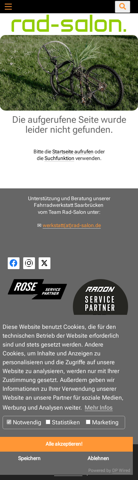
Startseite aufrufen (72, 151)
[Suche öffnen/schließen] (122, 7)
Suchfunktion (59, 158)
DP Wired (121, 470)
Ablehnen (98, 458)
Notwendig (24, 422)
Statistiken (63, 422)
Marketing (102, 422)
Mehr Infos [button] (99, 407)
